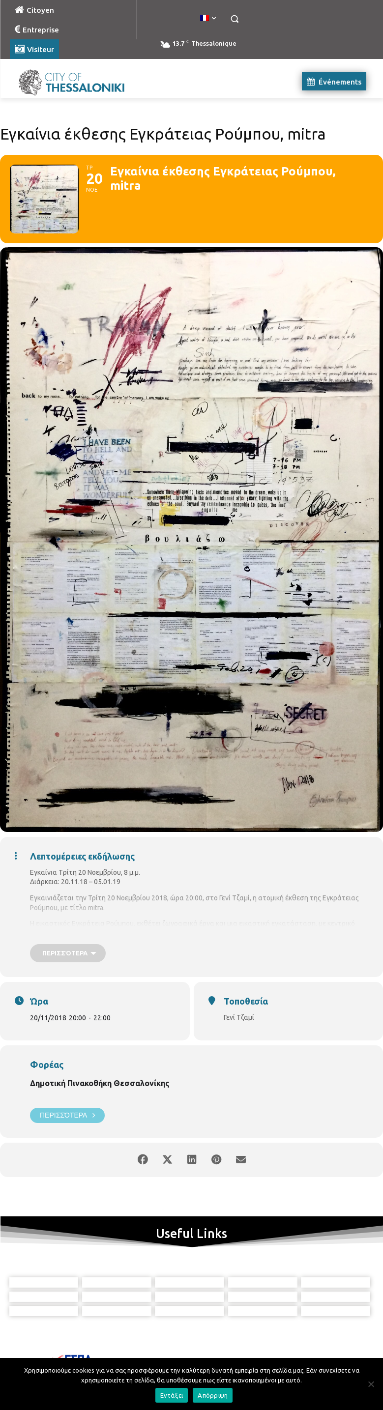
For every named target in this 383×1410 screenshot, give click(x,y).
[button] (234, 18)
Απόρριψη (213, 1395)
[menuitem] (208, 18)
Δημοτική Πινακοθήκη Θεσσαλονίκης (100, 1083)
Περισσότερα (67, 1115)
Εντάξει (171, 1395)
